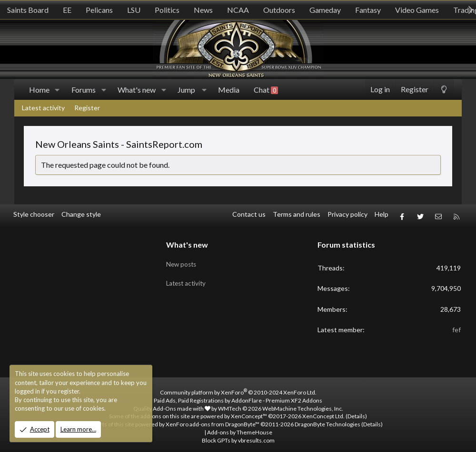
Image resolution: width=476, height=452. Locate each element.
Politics (167, 9)
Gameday (325, 9)
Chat (266, 90)
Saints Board (28, 9)
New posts (182, 258)
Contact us (249, 214)
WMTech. (280, 404)
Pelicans (99, 9)
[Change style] (444, 89)
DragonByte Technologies (327, 420)
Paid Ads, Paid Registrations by (238, 396)
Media (228, 89)
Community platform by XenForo (238, 388)
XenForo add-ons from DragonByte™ (212, 420)
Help (381, 214)
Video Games (417, 9)
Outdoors (279, 9)
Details (356, 412)
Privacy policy (347, 214)
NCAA (238, 9)
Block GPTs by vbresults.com (238, 436)
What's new (137, 89)
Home (39, 89)
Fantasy (368, 9)
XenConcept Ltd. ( (324, 412)
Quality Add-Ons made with (171, 404)
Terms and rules (296, 214)
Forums (83, 89)
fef (456, 326)
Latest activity (43, 108)
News (203, 9)
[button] (57, 90)
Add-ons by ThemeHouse (239, 428)
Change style (81, 214)
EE (67, 9)
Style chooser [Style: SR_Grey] (33, 214)
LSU (133, 9)
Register (87, 108)
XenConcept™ (249, 412)
